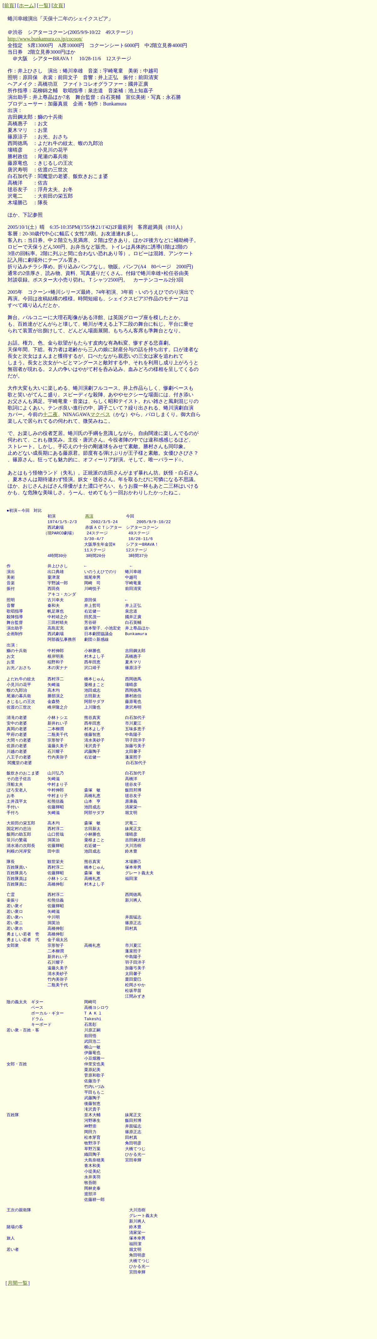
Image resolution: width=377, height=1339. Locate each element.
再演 (89, 516)
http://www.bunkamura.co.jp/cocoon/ (45, 38)
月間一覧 (18, 1330)
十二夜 (50, 414)
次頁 (58, 5)
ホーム (26, 5)
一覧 (44, 5)
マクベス (100, 414)
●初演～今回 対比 (24, 510)
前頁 (9, 5)
